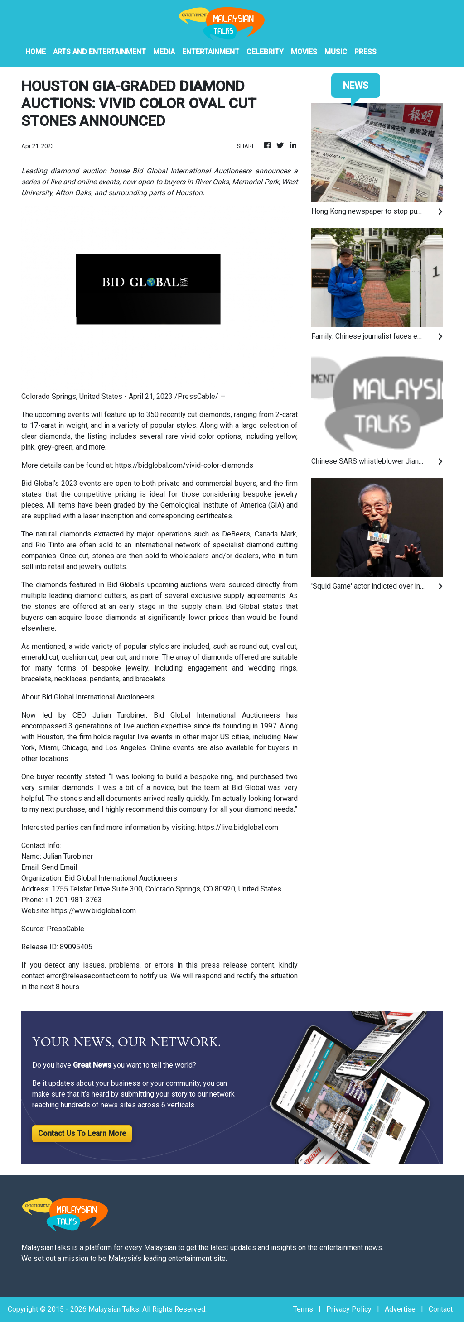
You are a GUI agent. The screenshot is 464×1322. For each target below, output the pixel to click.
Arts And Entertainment (99, 52)
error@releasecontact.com (88, 976)
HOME (35, 52)
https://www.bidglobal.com (93, 910)
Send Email (59, 867)
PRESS (365, 52)
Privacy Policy (349, 1309)
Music (335, 52)
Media (164, 52)
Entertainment (210, 52)
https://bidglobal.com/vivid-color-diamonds (184, 465)
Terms (303, 1309)
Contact (441, 1309)
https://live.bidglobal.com (238, 827)
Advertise (400, 1309)
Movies (304, 52)
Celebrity (265, 52)
